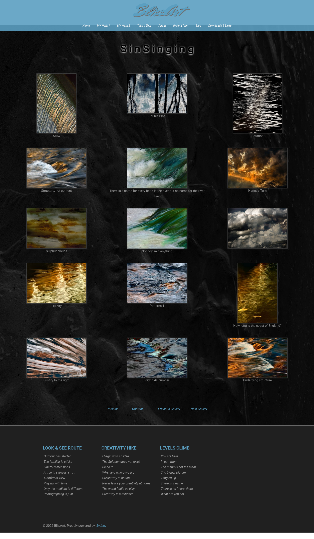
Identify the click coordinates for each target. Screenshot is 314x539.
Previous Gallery (169, 415)
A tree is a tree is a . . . (59, 479)
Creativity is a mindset (117, 500)
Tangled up (168, 484)
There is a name (172, 490)
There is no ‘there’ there (177, 495)
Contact (137, 415)
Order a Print (180, 25)
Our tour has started (57, 463)
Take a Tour (144, 25)
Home (86, 25)
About (162, 25)
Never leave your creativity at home (126, 490)
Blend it (107, 473)
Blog (198, 25)
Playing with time (55, 490)
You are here (169, 463)
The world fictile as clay (118, 495)
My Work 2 (123, 25)
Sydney (101, 532)
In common (168, 468)
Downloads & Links (219, 25)
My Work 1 (103, 25)
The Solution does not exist (121, 468)
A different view (54, 484)
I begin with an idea (115, 463)
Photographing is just (58, 500)
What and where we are (118, 479)
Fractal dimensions (57, 473)
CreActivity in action (116, 484)
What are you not (172, 500)
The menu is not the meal (178, 473)
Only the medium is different (63, 495)
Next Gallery (199, 415)
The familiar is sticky (58, 468)
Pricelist (112, 415)
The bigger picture (173, 479)
